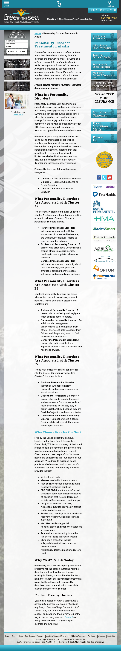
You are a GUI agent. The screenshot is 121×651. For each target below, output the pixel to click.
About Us (101, 636)
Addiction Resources (78, 636)
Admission (92, 636)
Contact (69, 617)
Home (93, 10)
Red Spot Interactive (95, 642)
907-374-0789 (79, 639)
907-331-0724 (53, 639)
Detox (21, 636)
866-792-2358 (109, 18)
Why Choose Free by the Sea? (58, 432)
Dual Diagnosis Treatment (34, 636)
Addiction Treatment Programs (57, 636)
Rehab (14, 636)
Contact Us (108, 10)
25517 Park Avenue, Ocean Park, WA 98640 (36, 642)
